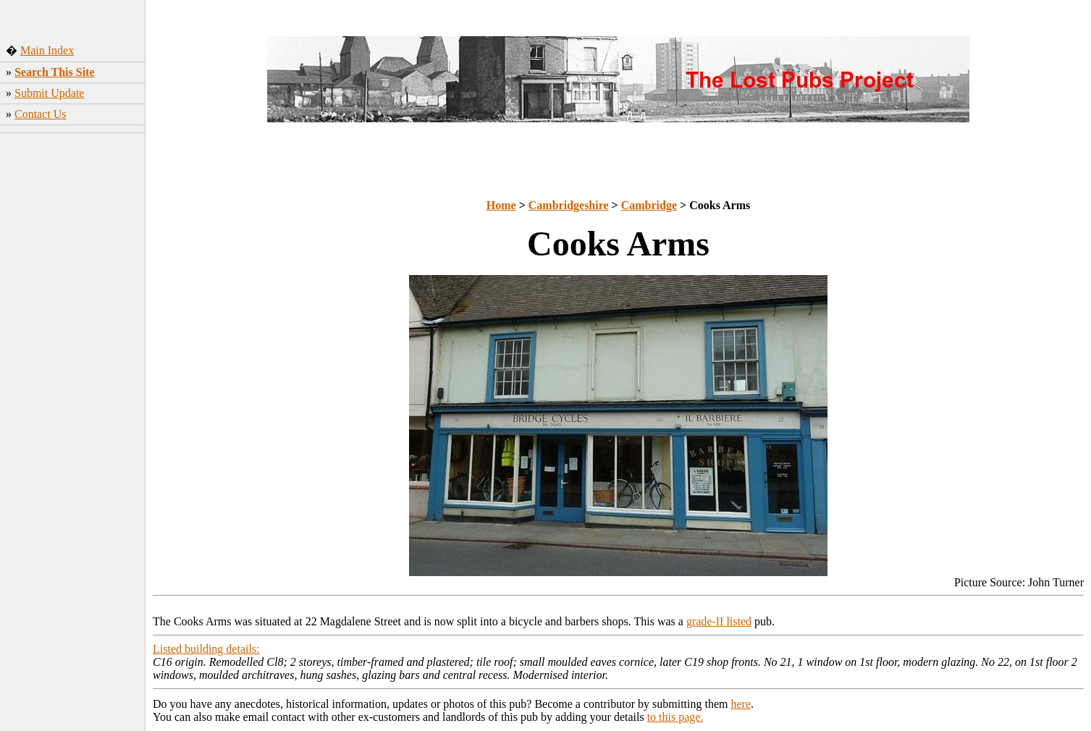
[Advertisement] (73, 354)
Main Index (47, 50)
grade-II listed (718, 621)
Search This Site (54, 72)
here (741, 704)
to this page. (675, 717)
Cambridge (649, 205)
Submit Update (49, 93)
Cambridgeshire (568, 205)
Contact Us (40, 114)
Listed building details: (206, 649)
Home (501, 205)
